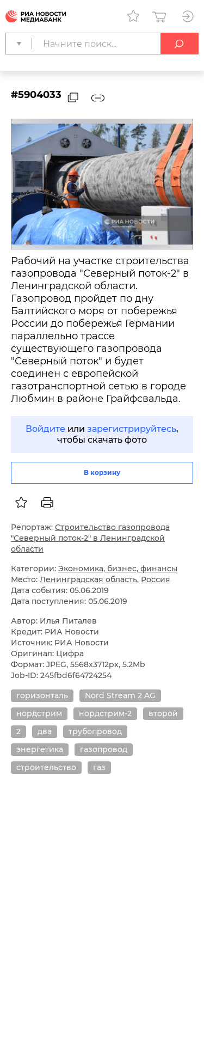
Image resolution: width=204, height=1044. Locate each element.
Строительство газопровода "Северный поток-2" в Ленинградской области (90, 538)
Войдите (45, 429)
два (45, 731)
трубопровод (95, 731)
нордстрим (39, 713)
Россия (155, 579)
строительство (46, 767)
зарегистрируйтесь (131, 429)
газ (99, 767)
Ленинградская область (88, 579)
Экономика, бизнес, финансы (117, 568)
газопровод (103, 749)
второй (163, 713)
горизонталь (42, 695)
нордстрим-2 (105, 713)
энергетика (39, 749)
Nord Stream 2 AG (120, 695)
